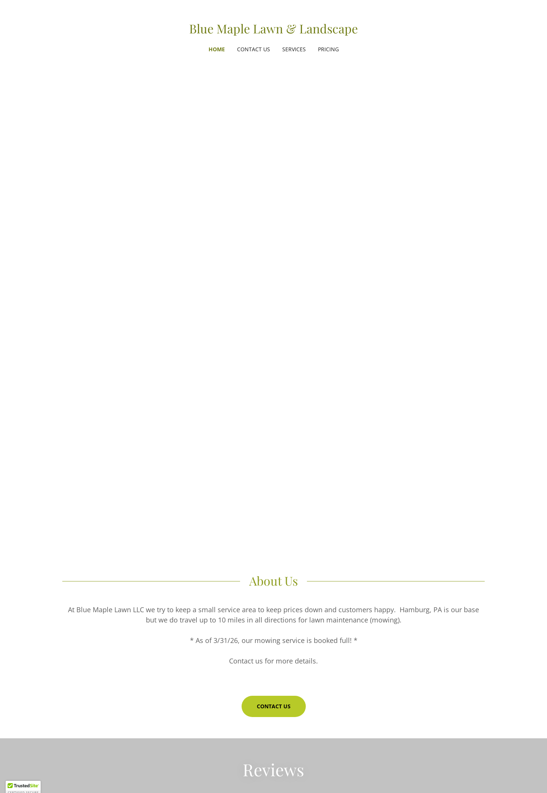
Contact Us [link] (253, 49)
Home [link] (217, 49)
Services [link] (294, 49)
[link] (273, 31)
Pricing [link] (328, 49)
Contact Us (274, 706)
